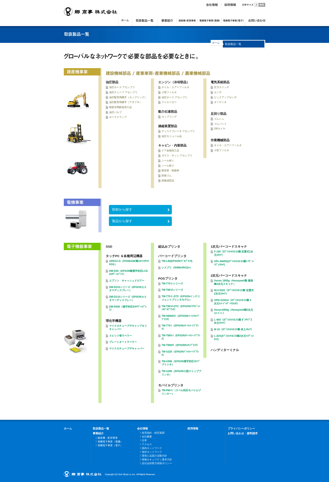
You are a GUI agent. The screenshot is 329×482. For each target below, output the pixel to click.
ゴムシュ (219, 118)
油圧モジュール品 (172, 136)
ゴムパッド (220, 123)
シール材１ (168, 160)
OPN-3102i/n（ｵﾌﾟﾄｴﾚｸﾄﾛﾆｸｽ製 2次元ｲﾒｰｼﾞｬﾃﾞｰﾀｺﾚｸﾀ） (232, 302)
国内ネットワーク (152, 448)
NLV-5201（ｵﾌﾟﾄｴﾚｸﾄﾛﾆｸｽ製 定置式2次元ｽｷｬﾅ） (234, 292)
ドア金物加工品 (170, 150)
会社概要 (147, 436)
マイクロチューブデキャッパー (126, 348)
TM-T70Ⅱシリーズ (172, 283)
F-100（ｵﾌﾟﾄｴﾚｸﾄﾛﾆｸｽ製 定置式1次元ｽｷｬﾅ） (233, 253)
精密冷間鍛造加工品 (120, 107)
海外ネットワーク (152, 451)
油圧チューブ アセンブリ (123, 92)
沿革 (144, 440)
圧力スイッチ (221, 87)
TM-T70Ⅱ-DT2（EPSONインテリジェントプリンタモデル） (181, 298)
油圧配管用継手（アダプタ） (125, 102)
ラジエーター (169, 102)
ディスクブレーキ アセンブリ (178, 131)
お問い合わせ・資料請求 (243, 433)
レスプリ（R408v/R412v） (177, 267)
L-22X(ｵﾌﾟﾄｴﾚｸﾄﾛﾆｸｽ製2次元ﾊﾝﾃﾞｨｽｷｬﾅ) (233, 337)
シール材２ (168, 165)
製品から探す (122, 221)
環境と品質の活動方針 (154, 455)
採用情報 (192, 428)
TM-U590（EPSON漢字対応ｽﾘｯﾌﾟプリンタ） (181, 363)
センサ (218, 92)
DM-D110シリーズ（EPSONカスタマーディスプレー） (127, 298)
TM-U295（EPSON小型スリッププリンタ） (181, 373)
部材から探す (122, 209)
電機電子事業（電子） (110, 445)
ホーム (216, 42)
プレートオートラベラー (123, 342)
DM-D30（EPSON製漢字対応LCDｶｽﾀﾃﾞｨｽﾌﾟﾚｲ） (128, 272)
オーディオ (220, 102)
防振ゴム (167, 175)
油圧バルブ (115, 112)
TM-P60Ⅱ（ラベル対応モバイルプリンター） (181, 392)
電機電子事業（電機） (110, 441)
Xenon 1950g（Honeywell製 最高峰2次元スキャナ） (233, 282)
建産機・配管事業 (108, 437)
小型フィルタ (169, 92)
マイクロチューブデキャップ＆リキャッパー (128, 327)
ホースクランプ (118, 117)
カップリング (169, 116)
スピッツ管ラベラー (120, 335)
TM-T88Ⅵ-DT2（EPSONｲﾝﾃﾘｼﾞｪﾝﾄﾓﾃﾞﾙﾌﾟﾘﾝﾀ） (181, 308)
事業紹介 (98, 433)
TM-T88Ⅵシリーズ (172, 289)
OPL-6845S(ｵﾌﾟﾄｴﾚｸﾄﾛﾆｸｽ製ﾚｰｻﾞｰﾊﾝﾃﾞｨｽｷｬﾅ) (233, 263)
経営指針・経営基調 (153, 432)
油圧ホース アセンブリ (122, 87)
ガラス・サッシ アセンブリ (177, 155)
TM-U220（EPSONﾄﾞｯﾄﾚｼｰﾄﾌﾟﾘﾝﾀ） (180, 353)
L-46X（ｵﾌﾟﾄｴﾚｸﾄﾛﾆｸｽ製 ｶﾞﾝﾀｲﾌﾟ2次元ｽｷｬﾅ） (233, 321)
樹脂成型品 (168, 180)
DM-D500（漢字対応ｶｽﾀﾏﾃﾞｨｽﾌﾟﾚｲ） (127, 308)
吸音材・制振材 (170, 170)
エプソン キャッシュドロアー (126, 280)
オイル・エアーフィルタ (175, 87)
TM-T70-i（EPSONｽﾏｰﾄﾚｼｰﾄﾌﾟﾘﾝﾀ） (180, 327)
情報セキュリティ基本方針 (157, 459)
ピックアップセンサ (225, 97)
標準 (262, 5)
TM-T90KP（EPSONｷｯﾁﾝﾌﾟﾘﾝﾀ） (180, 345)
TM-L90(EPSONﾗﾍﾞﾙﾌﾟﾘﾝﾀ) (177, 261)
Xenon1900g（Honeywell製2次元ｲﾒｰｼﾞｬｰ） (233, 311)
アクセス (147, 444)
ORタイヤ (219, 128)
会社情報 (142, 428)
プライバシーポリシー (241, 428)
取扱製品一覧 (101, 428)
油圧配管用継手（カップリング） (128, 97)
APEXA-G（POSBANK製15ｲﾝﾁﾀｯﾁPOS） (129, 263)
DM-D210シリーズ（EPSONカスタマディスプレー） (127, 289)
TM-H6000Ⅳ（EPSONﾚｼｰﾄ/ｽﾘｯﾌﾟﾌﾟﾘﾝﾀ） (181, 317)
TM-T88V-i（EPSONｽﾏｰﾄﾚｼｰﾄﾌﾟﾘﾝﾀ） (181, 337)
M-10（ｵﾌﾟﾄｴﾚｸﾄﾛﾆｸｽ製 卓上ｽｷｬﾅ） (233, 329)
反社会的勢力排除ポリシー (157, 463)
